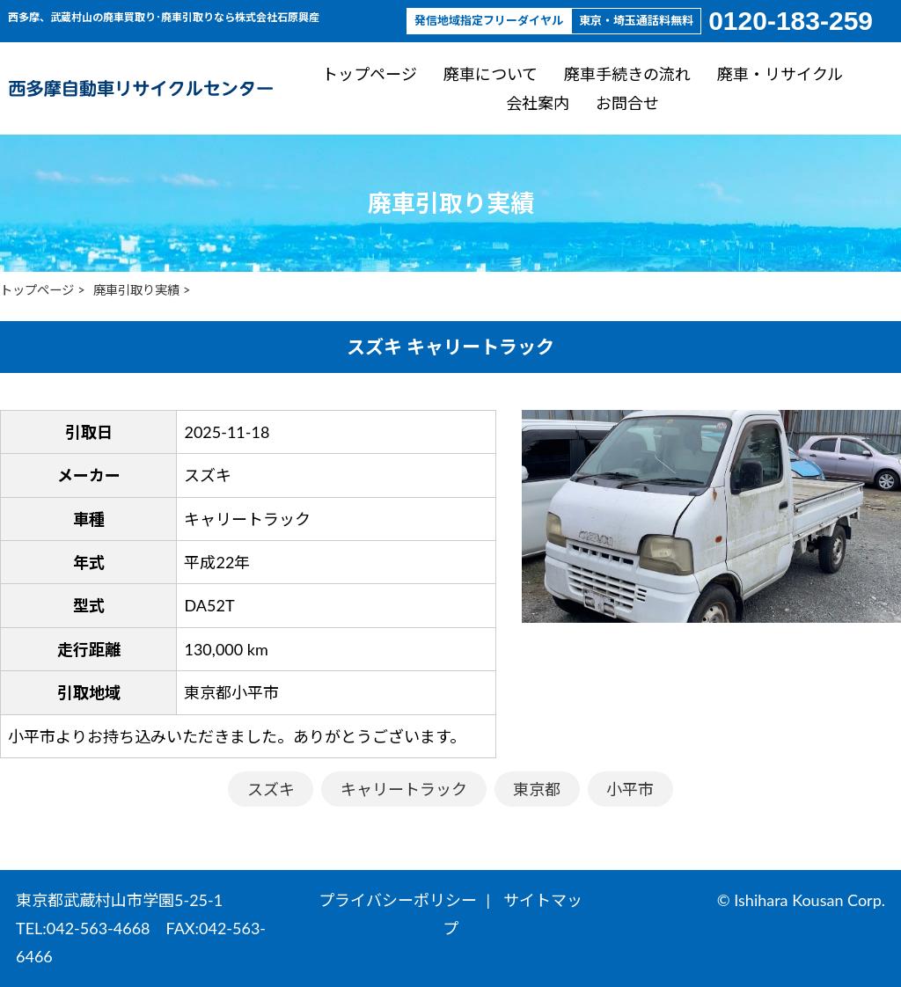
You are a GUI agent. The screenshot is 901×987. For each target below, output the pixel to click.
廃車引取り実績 (136, 289)
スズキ (271, 789)
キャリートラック (404, 789)
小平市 (630, 789)
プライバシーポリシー (398, 900)
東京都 (536, 789)
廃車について (490, 74)
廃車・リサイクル (780, 74)
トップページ (369, 74)
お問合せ (627, 102)
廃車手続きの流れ (627, 74)
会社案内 (537, 102)
